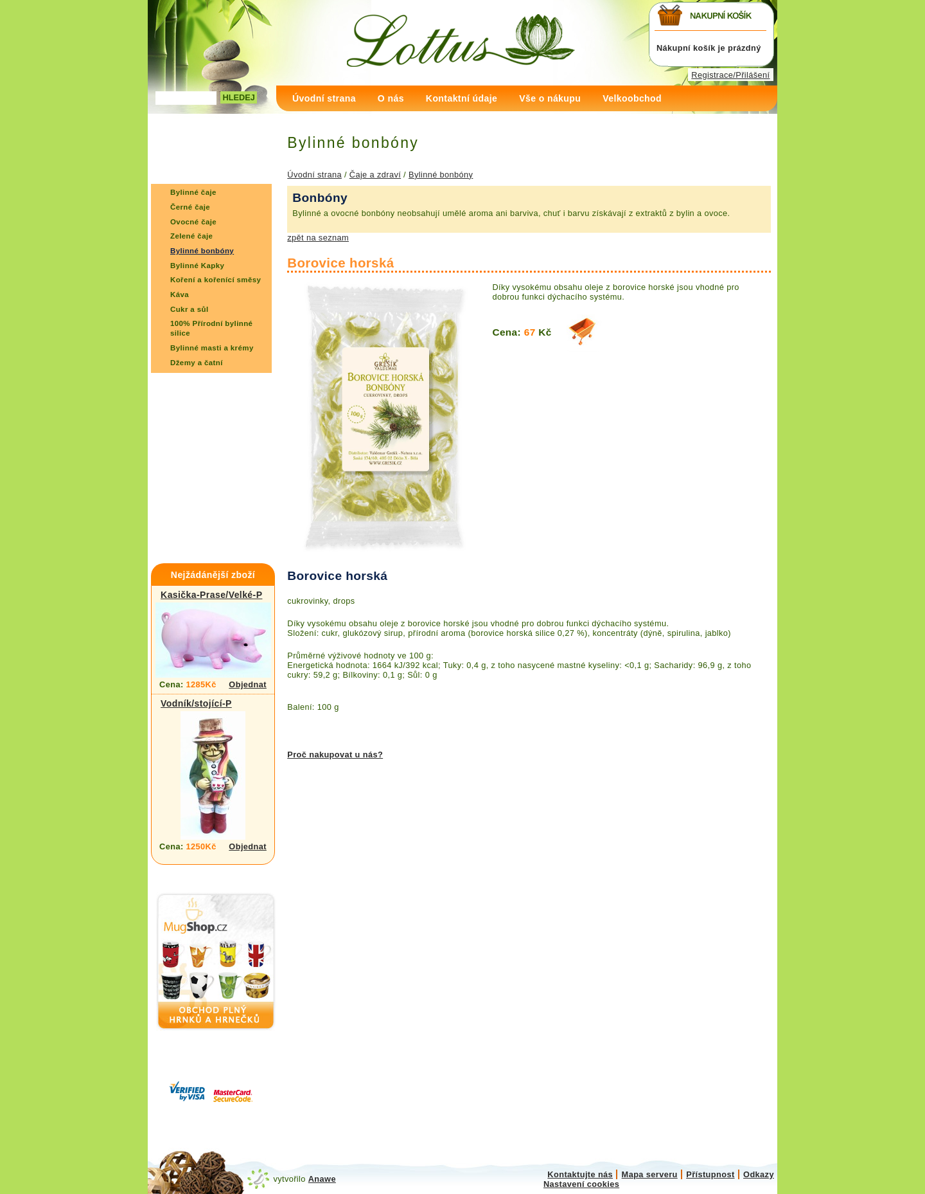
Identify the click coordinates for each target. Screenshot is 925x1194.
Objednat (248, 684)
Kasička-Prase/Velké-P (211, 595)
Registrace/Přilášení (730, 75)
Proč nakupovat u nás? (335, 754)
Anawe (322, 1179)
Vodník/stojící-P (196, 703)
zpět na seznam (318, 237)
